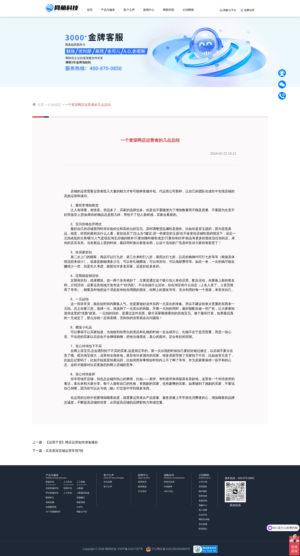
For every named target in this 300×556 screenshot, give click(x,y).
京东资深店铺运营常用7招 (64, 451)
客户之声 (129, 9)
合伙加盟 (203, 524)
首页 (90, 9)
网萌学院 (168, 9)
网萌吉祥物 (204, 519)
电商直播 (50, 502)
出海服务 (168, 486)
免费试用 (247, 10)
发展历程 (203, 500)
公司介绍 (203, 482)
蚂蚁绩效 (81, 502)
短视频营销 (51, 507)
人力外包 (68, 493)
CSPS (79, 507)
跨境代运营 (169, 482)
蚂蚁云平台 (227, 10)
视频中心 (203, 505)
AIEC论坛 (168, 491)
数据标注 (50, 497)
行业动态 (54, 105)
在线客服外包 (52, 488)
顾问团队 (203, 491)
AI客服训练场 (83, 493)
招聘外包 (68, 488)
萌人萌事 (203, 510)
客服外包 (149, 191)
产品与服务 (108, 9)
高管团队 (203, 486)
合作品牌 (108, 482)
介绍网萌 (188, 9)
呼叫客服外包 (52, 493)
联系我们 (203, 529)
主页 (41, 105)
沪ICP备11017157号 (130, 549)
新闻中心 (148, 9)
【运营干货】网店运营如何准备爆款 (71, 442)
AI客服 (80, 488)
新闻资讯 (142, 482)
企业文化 (203, 515)
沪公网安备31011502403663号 (170, 549)
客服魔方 (81, 497)
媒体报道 (142, 486)
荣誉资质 (203, 496)
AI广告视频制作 (53, 511)
